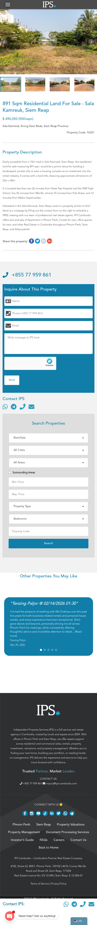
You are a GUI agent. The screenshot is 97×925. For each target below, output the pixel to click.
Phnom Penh (31, 740)
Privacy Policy (58, 884)
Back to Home (48, 848)
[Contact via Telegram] (14, 408)
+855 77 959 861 (27, 276)
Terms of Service (39, 884)
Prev (5, 43)
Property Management (24, 833)
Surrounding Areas (22, 473)
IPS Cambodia (22, 859)
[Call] (22, 408)
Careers (58, 841)
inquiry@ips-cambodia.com (60, 784)
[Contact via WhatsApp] (5, 408)
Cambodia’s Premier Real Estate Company (58, 859)
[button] (8, 5)
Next (91, 43)
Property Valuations (70, 825)
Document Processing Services (67, 833)
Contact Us (78, 841)
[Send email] (31, 408)
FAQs (43, 841)
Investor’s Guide (22, 841)
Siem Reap (50, 740)
